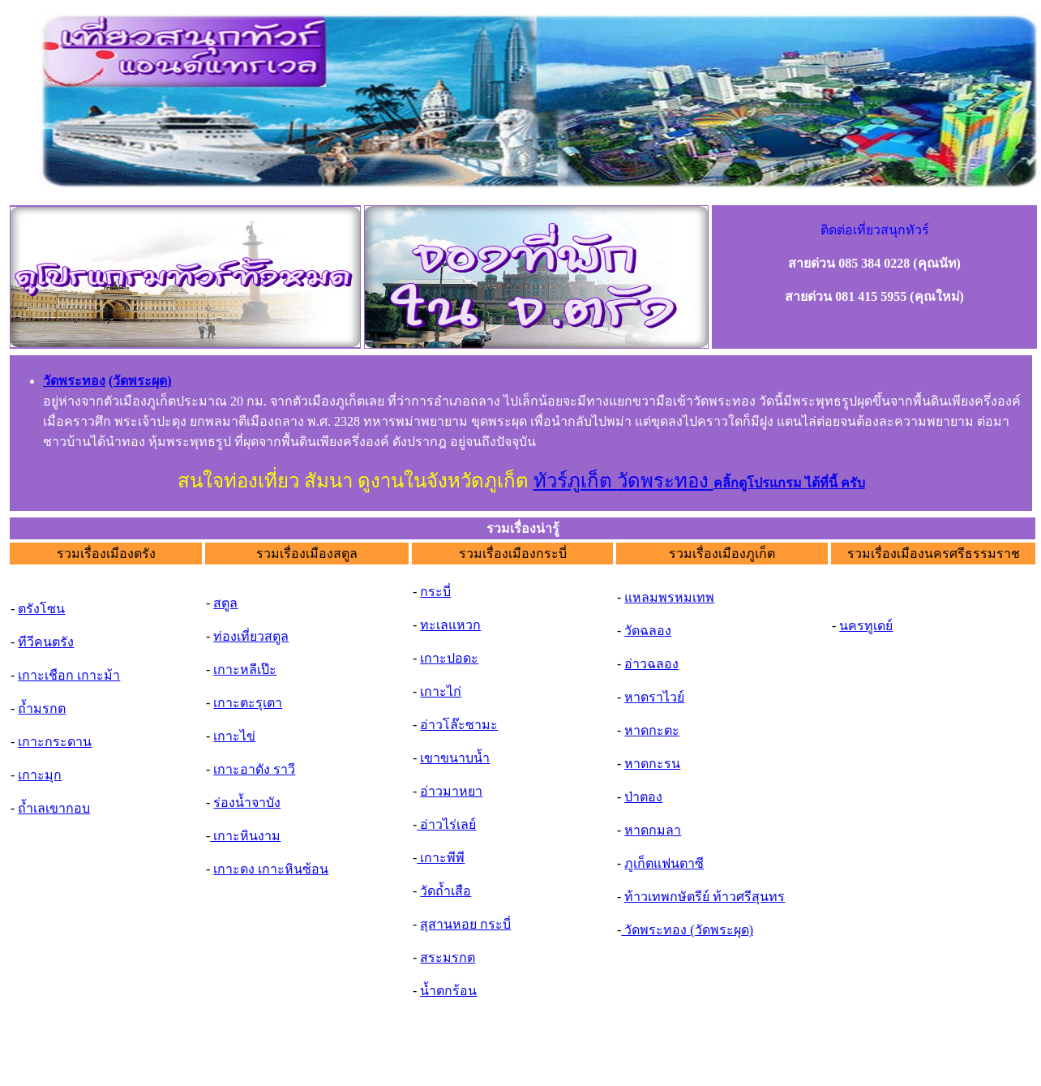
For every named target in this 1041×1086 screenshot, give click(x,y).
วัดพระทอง (665, 480)
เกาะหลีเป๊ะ (244, 669)
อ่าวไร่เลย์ (446, 824)
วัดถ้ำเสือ (445, 891)
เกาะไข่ (234, 736)
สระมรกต (447, 957)
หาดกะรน (652, 764)
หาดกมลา (652, 830)
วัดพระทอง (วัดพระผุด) (687, 930)
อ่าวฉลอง (651, 664)
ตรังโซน (41, 609)
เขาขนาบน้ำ (455, 758)
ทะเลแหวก (450, 625)
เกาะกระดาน (55, 742)
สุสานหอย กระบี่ (465, 924)
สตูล (225, 603)
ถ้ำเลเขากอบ (54, 808)
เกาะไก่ (440, 691)
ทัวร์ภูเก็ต (575, 480)
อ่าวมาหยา (451, 791)
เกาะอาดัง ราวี (254, 769)
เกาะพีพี (441, 858)
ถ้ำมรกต (42, 708)
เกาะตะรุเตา (247, 703)
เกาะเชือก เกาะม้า (69, 675)
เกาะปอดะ (449, 658)
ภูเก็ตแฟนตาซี (664, 863)
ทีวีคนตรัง (46, 642)
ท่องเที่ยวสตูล (251, 636)
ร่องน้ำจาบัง (247, 802)
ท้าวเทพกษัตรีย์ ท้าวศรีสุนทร (704, 897)
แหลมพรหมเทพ (669, 597)
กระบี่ (435, 592)
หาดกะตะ (651, 730)
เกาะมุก (40, 775)
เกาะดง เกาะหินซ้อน (270, 869)
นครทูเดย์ (866, 626)
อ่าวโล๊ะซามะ (459, 725)
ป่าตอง (643, 797)
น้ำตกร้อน (448, 991)
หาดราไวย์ (654, 697)
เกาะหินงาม (245, 836)
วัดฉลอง (647, 630)
